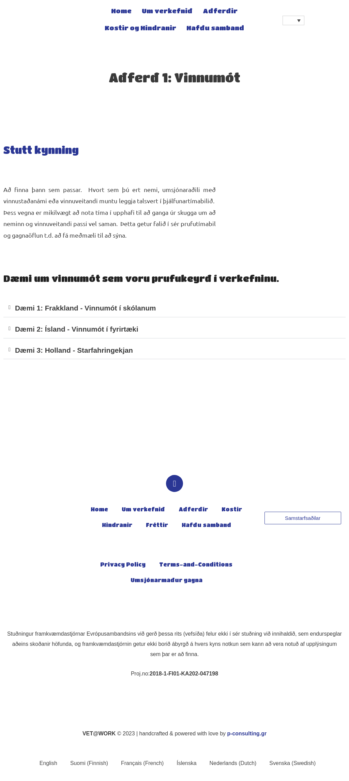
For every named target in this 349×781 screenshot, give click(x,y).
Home (121, 12)
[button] (174, 308)
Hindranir (117, 526)
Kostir (232, 510)
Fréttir (157, 526)
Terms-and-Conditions (195, 565)
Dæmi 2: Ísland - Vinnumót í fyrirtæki (77, 329)
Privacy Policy (123, 565)
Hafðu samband (215, 29)
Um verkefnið (167, 12)
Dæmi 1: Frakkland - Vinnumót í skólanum (86, 308)
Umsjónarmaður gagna (166, 581)
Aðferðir (220, 12)
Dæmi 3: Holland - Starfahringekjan (74, 350)
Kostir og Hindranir (140, 29)
